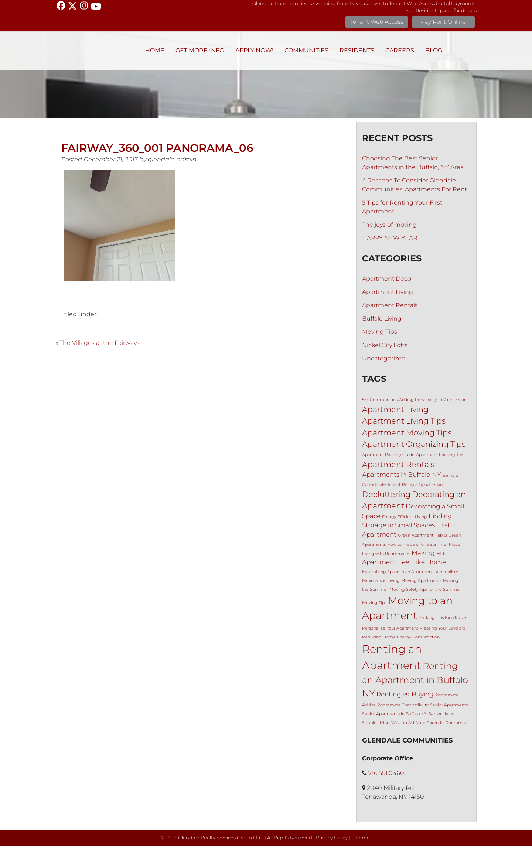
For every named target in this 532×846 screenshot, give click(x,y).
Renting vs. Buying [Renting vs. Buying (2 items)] (405, 694)
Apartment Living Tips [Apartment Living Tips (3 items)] (404, 420)
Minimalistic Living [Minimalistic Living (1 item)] (381, 580)
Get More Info (199, 50)
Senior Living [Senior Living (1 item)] (442, 714)
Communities (306, 50)
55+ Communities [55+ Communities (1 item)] (380, 399)
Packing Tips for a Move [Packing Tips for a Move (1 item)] (442, 617)
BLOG (433, 50)
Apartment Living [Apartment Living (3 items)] (395, 409)
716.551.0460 (386, 773)
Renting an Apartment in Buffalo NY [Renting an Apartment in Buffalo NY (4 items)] (415, 680)
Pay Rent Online (443, 21)
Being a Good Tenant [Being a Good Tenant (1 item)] (423, 484)
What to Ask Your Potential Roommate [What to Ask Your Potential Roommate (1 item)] (430, 722)
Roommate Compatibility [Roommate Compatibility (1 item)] (403, 705)
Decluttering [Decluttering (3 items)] (386, 494)
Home (154, 50)
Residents (357, 50)
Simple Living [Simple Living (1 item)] (376, 722)
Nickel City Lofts (384, 345)
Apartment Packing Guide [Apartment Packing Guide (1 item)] (388, 454)
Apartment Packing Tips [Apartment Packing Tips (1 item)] (440, 454)
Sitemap (361, 837)
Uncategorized (384, 358)
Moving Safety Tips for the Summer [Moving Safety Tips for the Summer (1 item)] (425, 589)
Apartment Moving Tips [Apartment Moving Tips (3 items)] (406, 432)
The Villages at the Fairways (99, 342)
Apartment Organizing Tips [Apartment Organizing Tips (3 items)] (414, 444)
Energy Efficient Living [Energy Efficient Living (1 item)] (404, 516)
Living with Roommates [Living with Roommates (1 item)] (386, 553)
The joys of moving (389, 224)
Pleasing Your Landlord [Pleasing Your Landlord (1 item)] (443, 628)
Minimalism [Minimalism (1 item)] (446, 571)
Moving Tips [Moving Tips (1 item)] (374, 602)
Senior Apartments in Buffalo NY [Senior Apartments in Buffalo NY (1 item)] (394, 714)
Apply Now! (254, 50)
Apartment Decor (387, 278)
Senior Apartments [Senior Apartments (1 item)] (449, 705)
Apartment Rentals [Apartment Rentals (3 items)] (398, 464)
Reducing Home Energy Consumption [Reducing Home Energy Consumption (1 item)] (401, 637)
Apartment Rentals (390, 305)
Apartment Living (387, 291)
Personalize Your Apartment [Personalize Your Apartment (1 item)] (390, 628)
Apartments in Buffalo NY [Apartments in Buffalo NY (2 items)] (401, 474)
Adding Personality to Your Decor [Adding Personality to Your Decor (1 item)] (432, 399)
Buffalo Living (382, 318)
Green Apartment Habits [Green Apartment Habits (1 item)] (422, 535)
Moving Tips (379, 331)
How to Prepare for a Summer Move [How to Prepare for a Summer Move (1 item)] (423, 544)
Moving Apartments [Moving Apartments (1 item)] (421, 580)
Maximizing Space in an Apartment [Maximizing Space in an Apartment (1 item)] (397, 571)
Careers (399, 50)
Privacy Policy (332, 837)
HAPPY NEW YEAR (389, 238)
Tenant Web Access (376, 21)
